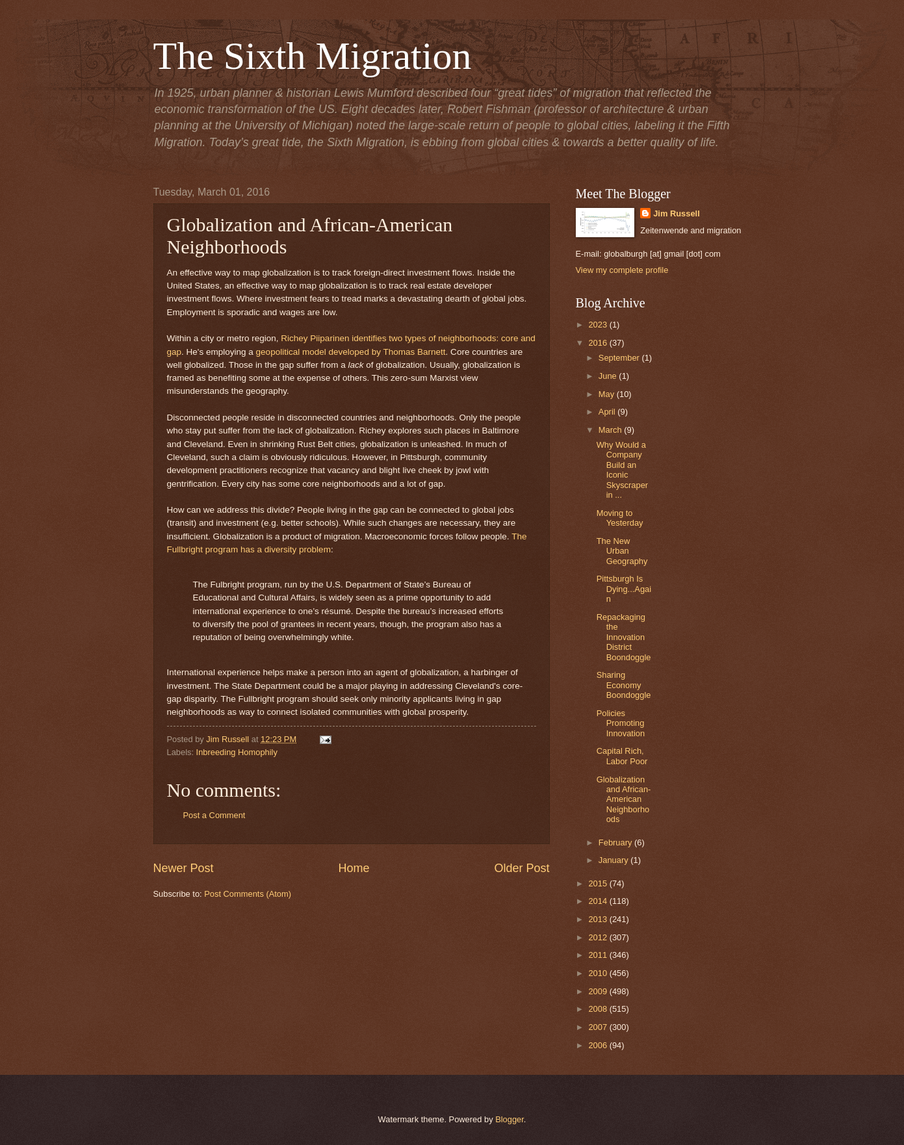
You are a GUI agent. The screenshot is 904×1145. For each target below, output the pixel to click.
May (608, 394)
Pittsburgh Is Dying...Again (624, 589)
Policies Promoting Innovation (621, 723)
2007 (598, 1027)
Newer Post (183, 868)
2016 (598, 343)
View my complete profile (622, 270)
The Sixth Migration (312, 55)
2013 (598, 919)
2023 (598, 324)
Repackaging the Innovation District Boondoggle (624, 637)
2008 (598, 1009)
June (609, 376)
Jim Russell (676, 213)
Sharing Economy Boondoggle (624, 685)
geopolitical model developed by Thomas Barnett (351, 352)
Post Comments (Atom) (247, 894)
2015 (598, 883)
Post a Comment (214, 815)
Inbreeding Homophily (237, 752)
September (620, 358)
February (616, 842)
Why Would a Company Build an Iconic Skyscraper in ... (622, 470)
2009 (598, 991)
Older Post (521, 868)
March (611, 430)
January (614, 860)
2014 (598, 901)
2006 (598, 1045)
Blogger (509, 1119)
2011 (598, 955)
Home (353, 868)
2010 (598, 973)
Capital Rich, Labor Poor (622, 755)
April (608, 412)
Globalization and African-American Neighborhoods (624, 800)
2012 (598, 937)
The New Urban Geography (622, 551)
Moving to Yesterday (620, 518)
